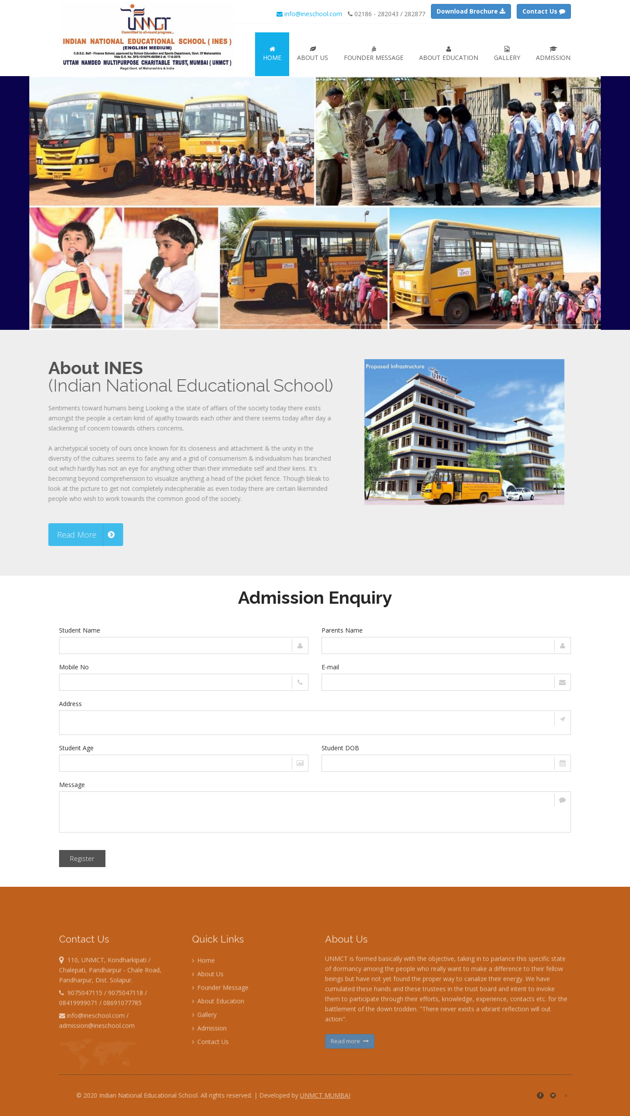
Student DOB (340, 748)
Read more (350, 1079)
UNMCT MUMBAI (363, 1095)
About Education (448, 54)
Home (272, 54)
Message (72, 784)
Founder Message (373, 54)
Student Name (79, 630)
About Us (312, 54)
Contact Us (210, 1079)
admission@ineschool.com (97, 1063)
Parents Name (342, 630)
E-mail (330, 667)
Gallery (507, 54)
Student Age (76, 748)
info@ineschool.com (309, 14)
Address (70, 704)
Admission (553, 54)
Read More (48, 535)
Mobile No (74, 667)
